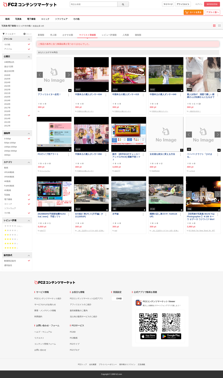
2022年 (7, 89)
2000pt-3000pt (10, 151)
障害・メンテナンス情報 (45, 310)
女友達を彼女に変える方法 (162, 154)
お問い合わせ (40, 350)
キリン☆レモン (45, 171)
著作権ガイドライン (127, 364)
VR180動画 (9, 172)
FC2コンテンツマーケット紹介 (48, 298)
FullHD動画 (9, 186)
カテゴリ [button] (17, 162)
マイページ (168, 4)
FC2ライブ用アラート (48, 154)
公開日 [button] (17, 56)
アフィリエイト (183, 4)
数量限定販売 (17, 260)
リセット (27, 34)
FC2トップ (82, 364)
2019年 (7, 100)
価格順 (138, 35)
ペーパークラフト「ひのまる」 (199, 155)
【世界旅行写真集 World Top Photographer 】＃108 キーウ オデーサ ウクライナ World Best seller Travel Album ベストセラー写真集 (201, 217)
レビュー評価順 (109, 35)
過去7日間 (8, 66)
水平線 (115, 214)
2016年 (7, 111)
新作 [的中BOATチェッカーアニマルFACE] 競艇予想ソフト (126, 157)
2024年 (7, 82)
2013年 (7, 122)
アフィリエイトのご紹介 (80, 304)
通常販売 (8, 265)
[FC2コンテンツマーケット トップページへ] (54, 282)
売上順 (53, 35)
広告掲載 (141, 364)
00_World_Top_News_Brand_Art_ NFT (202, 230)
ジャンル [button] (17, 39)
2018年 (7, 104)
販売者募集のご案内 (79, 310)
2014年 (7, 118)
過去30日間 (9, 71)
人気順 (126, 35)
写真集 (18, 19)
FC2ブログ (75, 350)
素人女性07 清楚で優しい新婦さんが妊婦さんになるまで (201, 95)
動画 (7, 19)
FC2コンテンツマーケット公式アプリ (86, 298)
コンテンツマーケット (37, 4)
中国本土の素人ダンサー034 (88, 94)
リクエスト (39, 338)
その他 (76, 19)
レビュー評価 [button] (17, 220)
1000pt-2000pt (10, 147)
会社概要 (92, 364)
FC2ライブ (75, 344)
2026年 (7, 75)
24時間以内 (9, 62)
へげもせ (192, 171)
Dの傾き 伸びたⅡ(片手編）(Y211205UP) (89, 215)
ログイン (199, 4)
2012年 (7, 126)
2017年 (7, 108)
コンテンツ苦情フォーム (45, 344)
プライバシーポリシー (108, 364)
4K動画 (7, 181)
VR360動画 (9, 177)
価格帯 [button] (17, 133)
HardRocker (156, 171)
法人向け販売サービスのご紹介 (83, 316)
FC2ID (73, 332)
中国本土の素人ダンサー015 (125, 94)
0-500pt (17, 138)
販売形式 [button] (17, 255)
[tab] (130, 35)
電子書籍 (31, 19)
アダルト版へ (212, 12)
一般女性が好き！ (195, 111)
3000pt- (7, 155)
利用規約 (38, 316)
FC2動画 (74, 338)
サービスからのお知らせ (45, 304)
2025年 (7, 79)
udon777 (117, 171)
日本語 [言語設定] (119, 298)
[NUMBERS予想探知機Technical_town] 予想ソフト (52, 215)
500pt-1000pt (10, 143)
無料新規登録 (212, 4)
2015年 (17, 115)
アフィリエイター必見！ (49, 94)
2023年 (7, 86)
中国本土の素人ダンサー (85, 111)
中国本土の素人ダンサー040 (163, 94)
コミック (45, 19)
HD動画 (7, 190)
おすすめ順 (67, 35)
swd (115, 230)
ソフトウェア (61, 19)
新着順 (41, 35)
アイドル (17, 49)
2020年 (7, 97)
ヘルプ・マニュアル (43, 332)
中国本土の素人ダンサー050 (88, 154)
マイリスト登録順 (87, 35)
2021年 (7, 93)
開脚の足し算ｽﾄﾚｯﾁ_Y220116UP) (163, 215)
